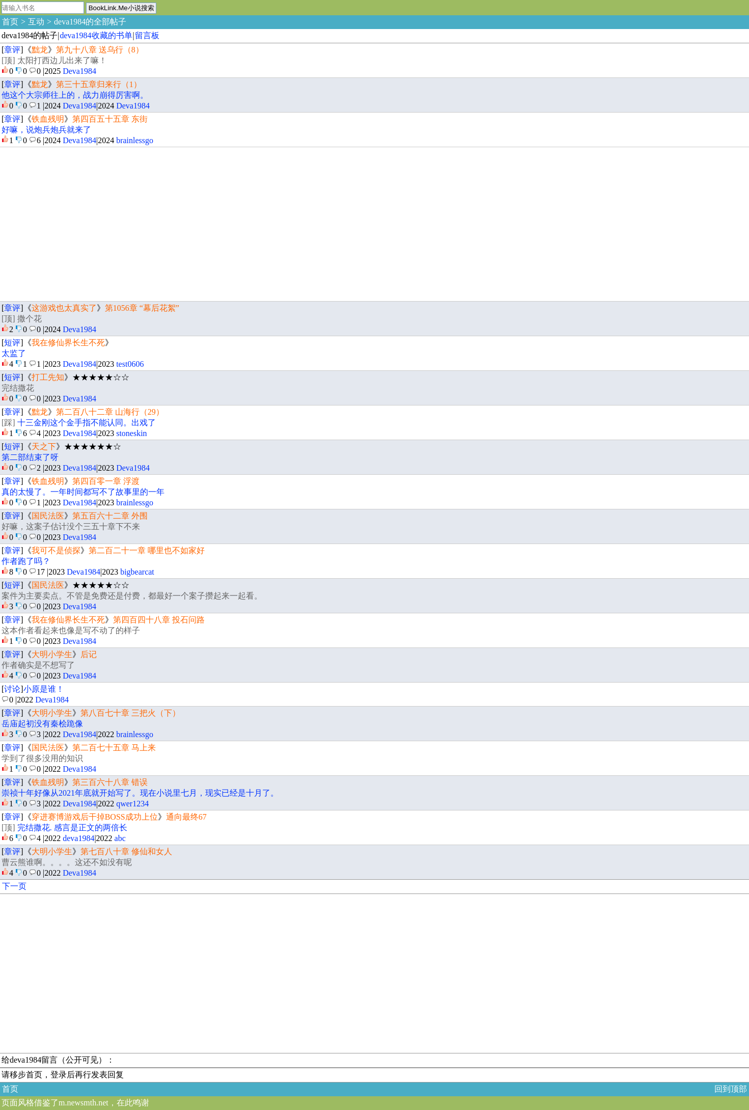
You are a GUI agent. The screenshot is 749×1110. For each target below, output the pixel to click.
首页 (10, 21)
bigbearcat (137, 571)
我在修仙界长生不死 (68, 342)
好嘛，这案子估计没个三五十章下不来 (71, 526)
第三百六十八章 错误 (110, 782)
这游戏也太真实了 (64, 308)
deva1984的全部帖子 (90, 21)
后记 (88, 654)
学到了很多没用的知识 (42, 758)
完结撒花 (18, 388)
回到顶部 (730, 1089)
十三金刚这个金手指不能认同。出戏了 (86, 422)
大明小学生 (52, 654)
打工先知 (48, 377)
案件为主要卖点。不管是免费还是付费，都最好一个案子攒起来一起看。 (132, 595)
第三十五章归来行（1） (99, 84)
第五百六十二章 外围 (110, 515)
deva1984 (78, 838)
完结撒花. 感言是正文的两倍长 (72, 827)
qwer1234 (132, 803)
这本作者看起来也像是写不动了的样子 (71, 630)
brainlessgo (134, 140)
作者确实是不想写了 (38, 665)
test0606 (130, 364)
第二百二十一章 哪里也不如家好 (147, 550)
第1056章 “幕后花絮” (142, 308)
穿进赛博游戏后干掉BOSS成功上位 (95, 817)
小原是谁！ (43, 689)
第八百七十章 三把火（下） (130, 713)
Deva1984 (79, 71)
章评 (12, 49)
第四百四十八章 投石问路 (159, 619)
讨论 (12, 689)
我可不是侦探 (56, 550)
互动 (36, 21)
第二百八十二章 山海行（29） (110, 412)
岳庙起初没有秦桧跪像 (42, 723)
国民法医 (48, 515)
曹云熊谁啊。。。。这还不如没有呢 (67, 862)
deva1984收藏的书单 (96, 35)
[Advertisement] (307, 224)
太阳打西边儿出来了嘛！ (62, 60)
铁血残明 (48, 119)
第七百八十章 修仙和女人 (126, 851)
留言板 (147, 35)
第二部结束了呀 (30, 457)
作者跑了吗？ (26, 561)
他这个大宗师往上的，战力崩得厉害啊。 (75, 95)
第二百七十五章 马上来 (114, 747)
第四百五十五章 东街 (110, 119)
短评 (12, 342)
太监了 (14, 353)
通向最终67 (186, 817)
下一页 (14, 886)
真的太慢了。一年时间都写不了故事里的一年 (83, 492)
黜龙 (40, 49)
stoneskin (131, 433)
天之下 (44, 446)
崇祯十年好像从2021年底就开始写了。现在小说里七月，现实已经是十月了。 (140, 793)
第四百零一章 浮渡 (106, 481)
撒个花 (29, 318)
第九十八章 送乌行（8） (100, 49)
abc (120, 838)
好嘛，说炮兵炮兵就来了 (46, 129)
